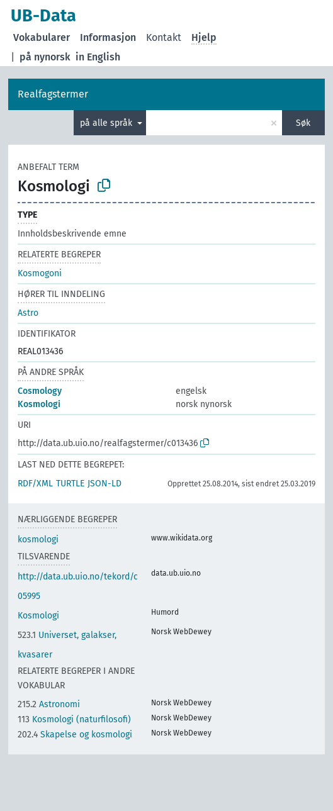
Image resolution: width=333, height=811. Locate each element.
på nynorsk (45, 57)
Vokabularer (41, 37)
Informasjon (108, 37)
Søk (303, 123)
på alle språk (107, 123)
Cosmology (40, 391)
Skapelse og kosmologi (75, 734)
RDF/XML (35, 483)
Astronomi (49, 704)
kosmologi (38, 539)
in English (98, 57)
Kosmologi (39, 404)
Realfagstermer (53, 94)
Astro (28, 313)
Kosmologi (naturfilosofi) (74, 719)
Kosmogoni (40, 273)
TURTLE (70, 483)
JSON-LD (104, 483)
